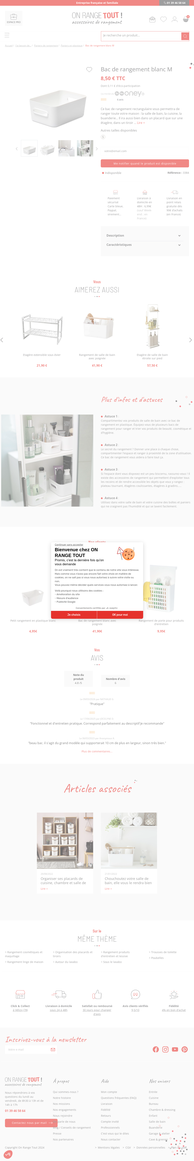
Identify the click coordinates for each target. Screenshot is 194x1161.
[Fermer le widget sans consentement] (69, 545)
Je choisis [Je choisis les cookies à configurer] (73, 614)
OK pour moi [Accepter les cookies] (120, 614)
